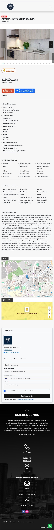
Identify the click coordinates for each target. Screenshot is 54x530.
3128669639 (8, 350)
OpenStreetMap (48, 296)
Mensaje (6, 381)
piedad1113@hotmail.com (12, 352)
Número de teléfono (9, 375)
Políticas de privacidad (27, 434)
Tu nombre (7, 362)
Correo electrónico (9, 368)
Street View (8, 70)
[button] (4, 63)
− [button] (4, 265)
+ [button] (4, 263)
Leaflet (38, 296)
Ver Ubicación (22, 314)
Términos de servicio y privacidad (26, 399)
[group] (27, 44)
